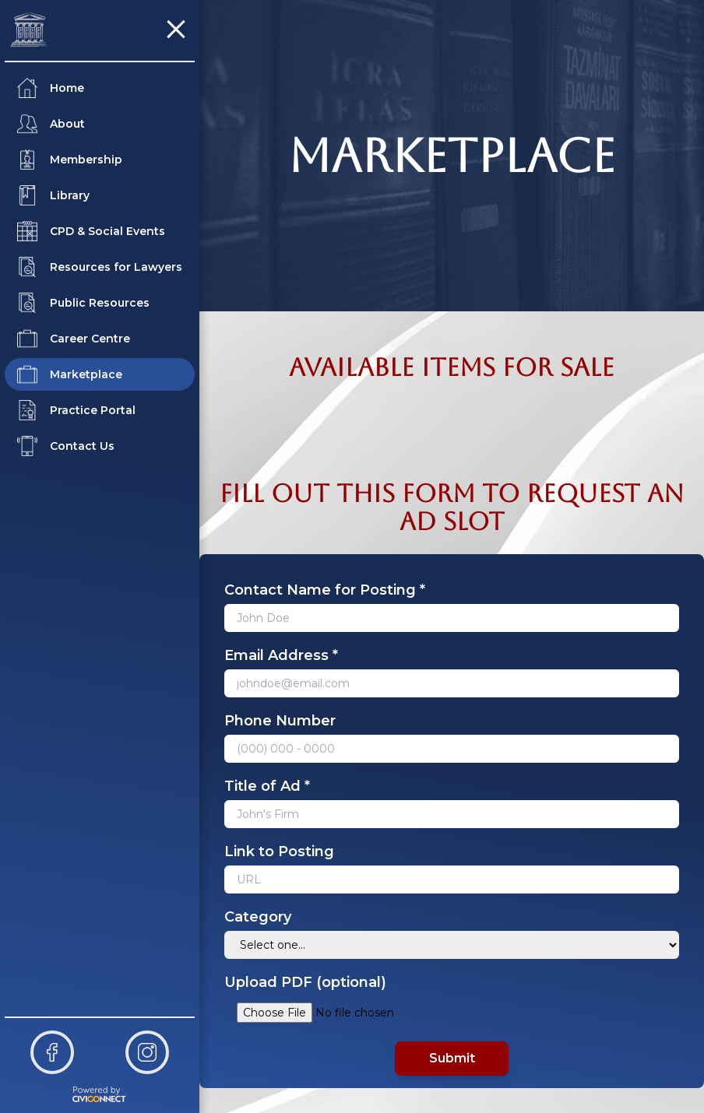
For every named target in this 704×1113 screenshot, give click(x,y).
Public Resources (83, 303)
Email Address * (281, 655)
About (51, 124)
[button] (176, 29)
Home (50, 88)
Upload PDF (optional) (305, 982)
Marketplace (69, 374)
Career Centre (73, 338)
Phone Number (280, 720)
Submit (452, 1058)
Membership (69, 159)
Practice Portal (76, 410)
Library (53, 195)
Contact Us (65, 446)
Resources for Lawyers (99, 267)
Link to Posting (279, 851)
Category (257, 916)
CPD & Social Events (91, 231)
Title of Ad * (267, 786)
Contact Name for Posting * (324, 590)
